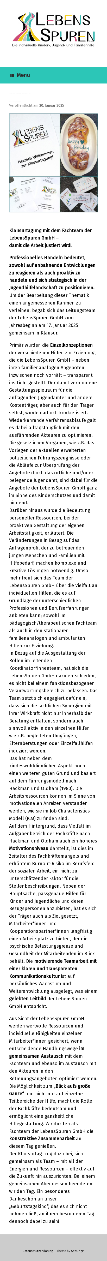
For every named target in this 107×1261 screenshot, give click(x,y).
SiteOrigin (78, 1251)
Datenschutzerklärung (38, 1251)
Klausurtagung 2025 (15, 102)
